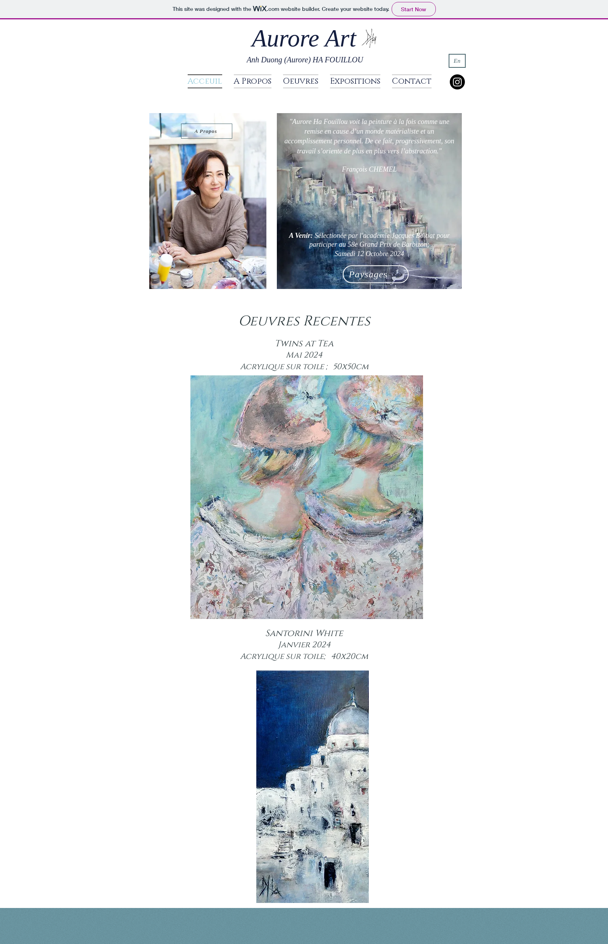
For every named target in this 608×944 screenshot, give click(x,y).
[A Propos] (206, 131)
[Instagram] (457, 81)
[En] (457, 61)
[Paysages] (376, 274)
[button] (300, 81)
